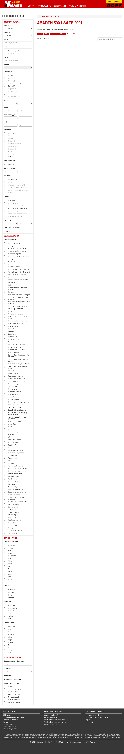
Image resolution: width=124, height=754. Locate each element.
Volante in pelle (13, 515)
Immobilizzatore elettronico (17, 321)
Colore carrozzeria (11, 541)
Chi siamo (7, 715)
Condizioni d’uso (9, 726)
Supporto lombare (14, 392)
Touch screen (12, 458)
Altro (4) (10, 94)
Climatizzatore (13, 342)
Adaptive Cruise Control (16, 421)
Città (6, 57)
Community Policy (10, 729)
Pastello (11, 592)
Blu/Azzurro (12, 556)
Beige (10, 551)
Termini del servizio (10, 720)
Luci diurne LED (13, 339)
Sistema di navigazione (16, 453)
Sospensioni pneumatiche (17, 492)
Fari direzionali (13, 326)
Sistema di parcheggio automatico (19, 364)
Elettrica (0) (12, 149)
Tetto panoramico (14, 510)
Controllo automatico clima (17, 345)
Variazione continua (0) (15, 206)
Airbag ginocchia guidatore (17, 248)
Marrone (11, 569)
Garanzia (11, 687)
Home (41, 16)
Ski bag (10, 528)
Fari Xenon (11, 331)
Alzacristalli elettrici (14, 394)
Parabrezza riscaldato (15, 347)
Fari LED (11, 329)
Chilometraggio (10, 115)
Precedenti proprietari (12, 680)
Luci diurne (12, 334)
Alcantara (11, 606)
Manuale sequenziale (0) (16, 216)
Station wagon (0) (14, 97)
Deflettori (11, 484)
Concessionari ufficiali (12, 227)
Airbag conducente (14, 243)
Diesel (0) (11, 136)
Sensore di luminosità (15, 405)
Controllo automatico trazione (18, 269)
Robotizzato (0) (13, 211)
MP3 (9, 448)
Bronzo (10, 558)
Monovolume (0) (13, 91)
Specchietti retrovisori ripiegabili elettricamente (19, 413)
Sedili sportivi (12, 525)
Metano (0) (11, 141)
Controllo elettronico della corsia (19, 272)
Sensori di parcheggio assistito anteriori (18, 356)
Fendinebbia (12, 337)
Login (109, 1)
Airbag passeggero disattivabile (18, 256)
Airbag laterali (12, 246)
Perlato (10, 595)
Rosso (10, 577)
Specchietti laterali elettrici (17, 410)
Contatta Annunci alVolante (13, 717)
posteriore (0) (12, 182)
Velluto (10, 616)
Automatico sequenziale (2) (17, 208)
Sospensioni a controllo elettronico (16, 498)
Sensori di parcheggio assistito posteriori (18, 360)
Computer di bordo (15, 440)
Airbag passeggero (14, 254)
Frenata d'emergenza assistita (18, 280)
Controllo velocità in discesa (17, 275)
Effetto (6, 586)
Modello (7, 33)
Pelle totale (12, 611)
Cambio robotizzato (15, 476)
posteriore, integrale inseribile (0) (19, 190)
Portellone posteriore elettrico (18, 402)
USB (9, 461)
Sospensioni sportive (15, 530)
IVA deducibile (13, 692)
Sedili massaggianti (14, 384)
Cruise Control (13, 424)
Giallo (10, 561)
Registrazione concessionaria (96, 717)
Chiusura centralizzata (15, 314)
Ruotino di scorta (14, 495)
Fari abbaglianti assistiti (16, 324)
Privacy (6, 722)
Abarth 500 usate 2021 (52, 16)
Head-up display (13, 504)
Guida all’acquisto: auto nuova (55, 720)
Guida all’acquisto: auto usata (55, 722)
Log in (87, 720)
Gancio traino (12, 517)
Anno (6, 108)
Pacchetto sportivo (14, 520)
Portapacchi (12, 523)
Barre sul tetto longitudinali (17, 471)
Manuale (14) (12, 201)
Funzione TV (12, 445)
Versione (7, 40)
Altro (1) (10, 157)
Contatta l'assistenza (77, 6)
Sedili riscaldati (13, 386)
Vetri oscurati (12, 533)
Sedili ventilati (12, 389)
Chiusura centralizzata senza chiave (18, 317)
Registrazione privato (93, 715)
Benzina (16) (12, 133)
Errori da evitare (50, 717)
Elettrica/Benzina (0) (14, 144)
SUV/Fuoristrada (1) (14, 83)
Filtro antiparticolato (15, 702)
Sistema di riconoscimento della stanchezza (19, 302)
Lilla (9, 566)
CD (9, 437)
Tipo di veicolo (9, 161)
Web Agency (90, 742)
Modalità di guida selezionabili (18, 487)
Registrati (117, 1)
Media (6, 47)
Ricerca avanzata (44, 6)
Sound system (13, 455)
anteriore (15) (12, 180)
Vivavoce (11, 463)
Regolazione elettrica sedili (17, 379)
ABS (9, 264)
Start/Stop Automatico (16, 309)
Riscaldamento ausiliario (16, 350)
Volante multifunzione (15, 466)
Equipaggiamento (10, 239)
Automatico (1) (13, 203)
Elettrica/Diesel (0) (14, 146)
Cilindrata (7, 220)
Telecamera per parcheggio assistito (17, 367)
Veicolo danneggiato (12, 684)
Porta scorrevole (13, 399)
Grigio (10, 564)
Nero (10, 571)
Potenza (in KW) (10, 168)
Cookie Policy (8, 724)
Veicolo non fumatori (15, 694)
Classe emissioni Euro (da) (14, 661)
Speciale (11, 598)
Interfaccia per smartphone (17, 450)
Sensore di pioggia (14, 407)
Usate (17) (11, 165)
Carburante (8, 129)
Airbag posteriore (14, 259)
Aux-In (10, 427)
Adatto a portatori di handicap (18, 468)
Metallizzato (12, 590)
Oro (9, 574)
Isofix (10, 285)
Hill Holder (11, 282)
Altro (10, 582)
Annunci (31, 6)
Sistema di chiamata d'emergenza (19, 295)
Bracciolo (11, 371)
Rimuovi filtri (71, 34)
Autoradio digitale (14, 432)
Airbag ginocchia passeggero (18, 251)
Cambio (7, 197)
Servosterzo (12, 292)
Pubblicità (89, 722)
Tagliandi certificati (14, 689)
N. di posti (8, 122)
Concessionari (60, 6)
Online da (7, 668)
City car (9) (11, 76)
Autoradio (11, 429)
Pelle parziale (12, 608)
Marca (6, 25)
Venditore (7, 675)
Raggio (6, 64)
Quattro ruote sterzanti (16, 489)
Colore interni (9, 623)
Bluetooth (11, 434)
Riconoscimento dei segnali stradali (17, 288)
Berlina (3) (11, 86)
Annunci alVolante (13, 4)
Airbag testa (12, 261)
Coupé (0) (11, 81)
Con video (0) (12, 53)
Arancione (11, 545)
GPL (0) (10, 138)
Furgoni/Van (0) (13, 89)
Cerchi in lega (12, 479)
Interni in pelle (13, 373)
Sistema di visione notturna (17, 306)
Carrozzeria (8, 72)
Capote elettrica (13, 482)
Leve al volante (13, 507)
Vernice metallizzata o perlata (18, 502)
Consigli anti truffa (51, 715)
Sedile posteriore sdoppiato (17, 381)
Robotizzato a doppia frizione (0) (19, 214)
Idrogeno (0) (12, 154)
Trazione (7, 176)
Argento (11, 548)
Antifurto (11, 311)
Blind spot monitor (14, 267)
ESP (9, 277)
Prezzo (6, 100)
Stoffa (10, 613)
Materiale (7, 602)
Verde (10, 579)
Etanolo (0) (11, 152)
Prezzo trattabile (13, 697)
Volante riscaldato (14, 352)
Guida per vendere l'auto (53, 724)
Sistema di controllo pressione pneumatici (18, 298)
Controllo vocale (13, 442)
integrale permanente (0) (16, 185)
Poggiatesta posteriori (15, 376)
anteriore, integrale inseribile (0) (18, 188)
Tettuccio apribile (14, 512)
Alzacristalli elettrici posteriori (18, 397)
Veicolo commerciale (15, 700)
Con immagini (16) (14, 51)
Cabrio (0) (11, 78)
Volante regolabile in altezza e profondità (18, 418)
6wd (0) (10, 193)
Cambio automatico (15, 474)
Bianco (10, 553)
